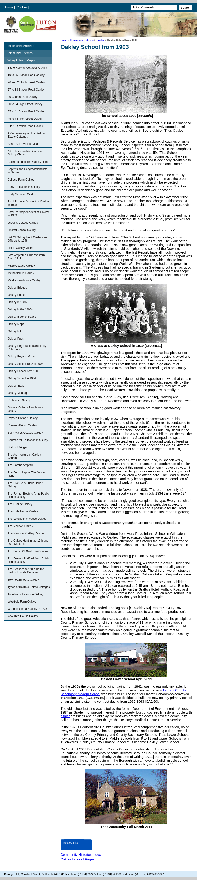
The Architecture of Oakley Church (24, 456)
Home (9, 7)
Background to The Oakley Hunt (28, 161)
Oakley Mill (15, 331)
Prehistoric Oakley (19, 400)
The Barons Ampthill (20, 465)
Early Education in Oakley (24, 187)
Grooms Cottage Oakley (23, 222)
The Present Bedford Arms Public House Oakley (28, 560)
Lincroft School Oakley (22, 230)
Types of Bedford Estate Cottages (29, 587)
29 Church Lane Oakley (22, 97)
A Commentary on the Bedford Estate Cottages (26, 135)
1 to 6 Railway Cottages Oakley (27, 67)
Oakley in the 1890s (20, 309)
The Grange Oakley (20, 504)
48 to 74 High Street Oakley (25, 118)
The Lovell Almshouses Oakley (27, 518)
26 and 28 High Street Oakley (26, 82)
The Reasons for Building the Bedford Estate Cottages (26, 570)
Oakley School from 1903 (23, 371)
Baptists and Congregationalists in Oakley (27, 170)
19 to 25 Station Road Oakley (26, 75)
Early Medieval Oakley (22, 194)
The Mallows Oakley (20, 526)
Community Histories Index (81, 854)
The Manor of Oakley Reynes (26, 533)
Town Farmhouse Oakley (23, 579)
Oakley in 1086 (17, 302)
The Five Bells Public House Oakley (25, 484)
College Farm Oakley (21, 179)
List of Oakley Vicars (20, 248)
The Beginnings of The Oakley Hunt (26, 474)
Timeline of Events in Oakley (25, 594)
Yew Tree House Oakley (23, 616)
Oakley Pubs (16, 338)
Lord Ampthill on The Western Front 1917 (26, 257)
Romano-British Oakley (22, 425)
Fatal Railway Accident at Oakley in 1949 (28, 213)
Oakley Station (17, 385)
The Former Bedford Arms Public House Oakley (28, 495)
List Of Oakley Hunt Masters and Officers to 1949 (28, 239)
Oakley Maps (16, 324)
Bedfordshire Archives (20, 46)
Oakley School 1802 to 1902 (25, 363)
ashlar (65, 716)
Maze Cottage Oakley (21, 265)
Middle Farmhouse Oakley (24, 280)
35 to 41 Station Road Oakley (26, 111)
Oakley (100, 40)
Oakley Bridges (17, 287)
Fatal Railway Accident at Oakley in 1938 (28, 203)
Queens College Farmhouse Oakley (25, 409)
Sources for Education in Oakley (28, 440)
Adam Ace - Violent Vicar (23, 144)
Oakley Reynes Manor (22, 356)
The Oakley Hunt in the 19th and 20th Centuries (28, 542)
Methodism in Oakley (21, 273)
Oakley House (16, 295)
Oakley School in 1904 (22, 378)
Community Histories (82, 40)
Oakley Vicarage (18, 393)
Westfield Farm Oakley (22, 601)
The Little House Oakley (23, 511)
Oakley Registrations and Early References (27, 347)
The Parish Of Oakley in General (28, 551)
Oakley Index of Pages (21, 60)
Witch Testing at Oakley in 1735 (27, 608)
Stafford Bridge (17, 447)
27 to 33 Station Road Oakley (26, 89)
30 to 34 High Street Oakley (25, 104)
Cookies (22, 7)
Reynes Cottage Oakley (23, 418)
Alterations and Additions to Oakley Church (25, 153)
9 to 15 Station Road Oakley (25, 126)
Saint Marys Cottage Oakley (25, 432)
